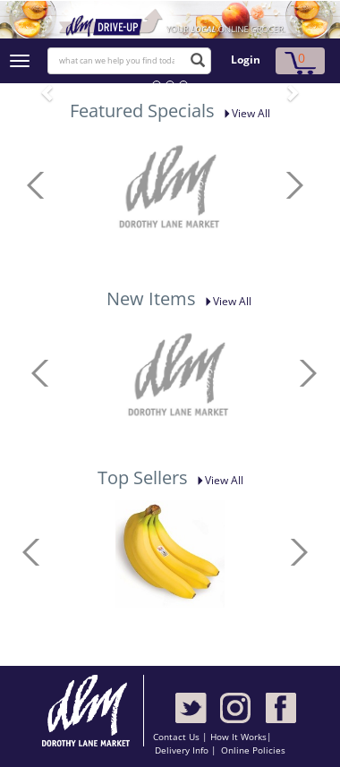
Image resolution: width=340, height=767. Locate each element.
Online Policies (253, 750)
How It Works (238, 736)
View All (243, 113)
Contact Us (177, 736)
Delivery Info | (186, 750)
